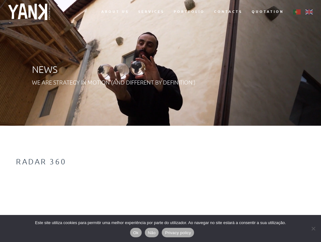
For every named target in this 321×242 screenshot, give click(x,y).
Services (151, 11)
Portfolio (189, 11)
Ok (136, 232)
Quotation (268, 11)
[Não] (313, 228)
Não (152, 232)
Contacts (228, 11)
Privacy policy (178, 232)
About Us (115, 11)
